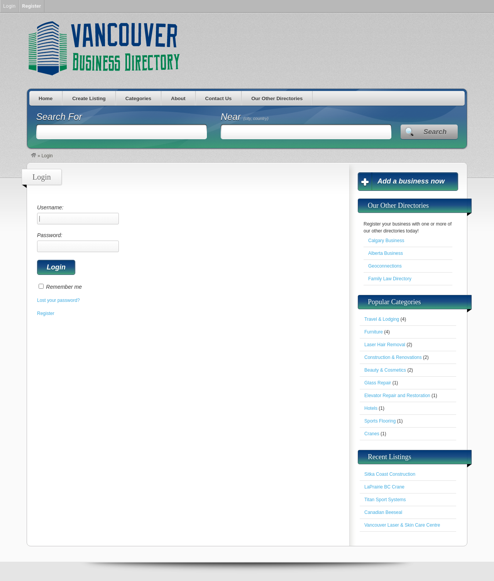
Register (45, 313)
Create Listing (89, 98)
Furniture (373, 332)
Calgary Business (386, 240)
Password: (78, 242)
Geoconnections (385, 266)
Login (9, 6)
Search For (59, 116)
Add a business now (411, 181)
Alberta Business (385, 253)
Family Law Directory (389, 278)
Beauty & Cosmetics (385, 370)
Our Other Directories (277, 98)
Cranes (371, 433)
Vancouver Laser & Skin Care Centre (402, 525)
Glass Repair (377, 383)
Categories (138, 98)
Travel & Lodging (381, 319)
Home (45, 98)
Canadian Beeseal (383, 512)
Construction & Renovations (393, 357)
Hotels (370, 408)
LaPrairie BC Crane (384, 487)
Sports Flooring (380, 421)
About (178, 98)
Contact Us (218, 98)
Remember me (64, 287)
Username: (78, 214)
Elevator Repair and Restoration (397, 395)
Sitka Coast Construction (389, 474)
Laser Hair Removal (384, 344)
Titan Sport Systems (385, 499)
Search (435, 132)
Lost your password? (58, 300)
